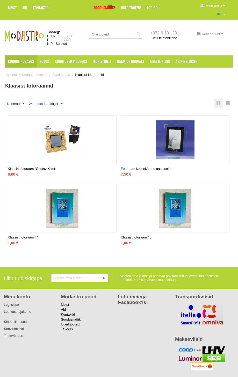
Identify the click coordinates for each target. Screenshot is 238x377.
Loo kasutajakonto (17, 312)
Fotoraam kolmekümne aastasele (145, 169)
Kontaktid (41, 7)
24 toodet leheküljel (46, 103)
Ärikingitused (186, 61)
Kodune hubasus (21, 61)
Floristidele (102, 61)
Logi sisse (11, 305)
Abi (24, 7)
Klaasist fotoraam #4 (23, 237)
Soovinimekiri (14, 329)
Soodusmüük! (104, 7)
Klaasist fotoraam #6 (136, 237)
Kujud (44, 61)
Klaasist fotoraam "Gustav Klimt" (32, 169)
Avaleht (11, 75)
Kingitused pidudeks (71, 61)
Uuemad (15, 103)
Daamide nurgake (130, 61)
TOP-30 (152, 7)
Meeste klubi (160, 61)
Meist (12, 7)
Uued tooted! (131, 7)
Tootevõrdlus (13, 336)
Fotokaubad (61, 75)
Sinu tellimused (15, 322)
